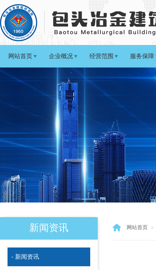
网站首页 (20, 56)
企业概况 (61, 56)
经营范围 (101, 56)
